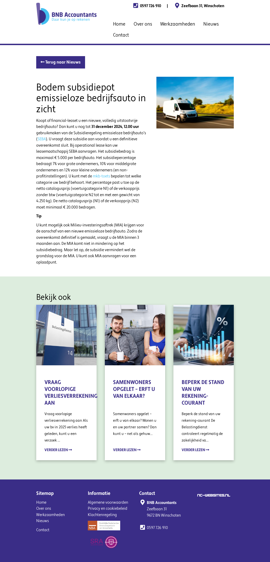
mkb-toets (101, 176)
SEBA (42, 139)
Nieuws (211, 24)
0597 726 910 (146, 6)
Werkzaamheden (177, 24)
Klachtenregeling (102, 514)
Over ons (143, 24)
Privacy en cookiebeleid (107, 508)
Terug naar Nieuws (61, 62)
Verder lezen (58, 450)
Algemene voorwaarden (108, 502)
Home (119, 24)
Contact (121, 35)
